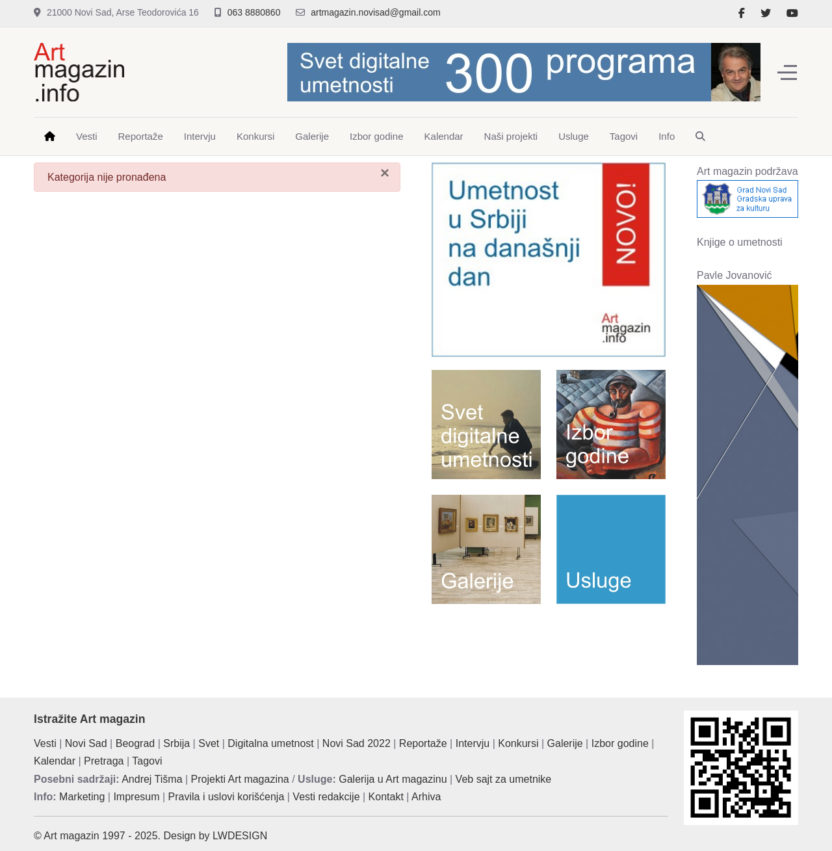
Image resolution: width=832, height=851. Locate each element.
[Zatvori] (385, 173)
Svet (208, 743)
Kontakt (386, 796)
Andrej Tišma (152, 779)
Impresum (136, 796)
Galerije (565, 743)
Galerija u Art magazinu (393, 779)
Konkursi (518, 743)
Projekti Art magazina (240, 779)
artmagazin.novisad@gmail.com (375, 12)
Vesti (45, 743)
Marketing (82, 796)
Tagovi (147, 760)
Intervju (472, 743)
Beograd (135, 743)
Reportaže (423, 743)
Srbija (176, 743)
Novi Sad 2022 (356, 743)
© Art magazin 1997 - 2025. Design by (123, 835)
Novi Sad (86, 743)
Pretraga (104, 760)
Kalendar (54, 760)
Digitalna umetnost (271, 743)
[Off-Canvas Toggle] (787, 72)
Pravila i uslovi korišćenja (226, 796)
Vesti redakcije (325, 796)
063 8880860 (254, 12)
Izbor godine (620, 743)
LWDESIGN (240, 835)
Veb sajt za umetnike (504, 779)
